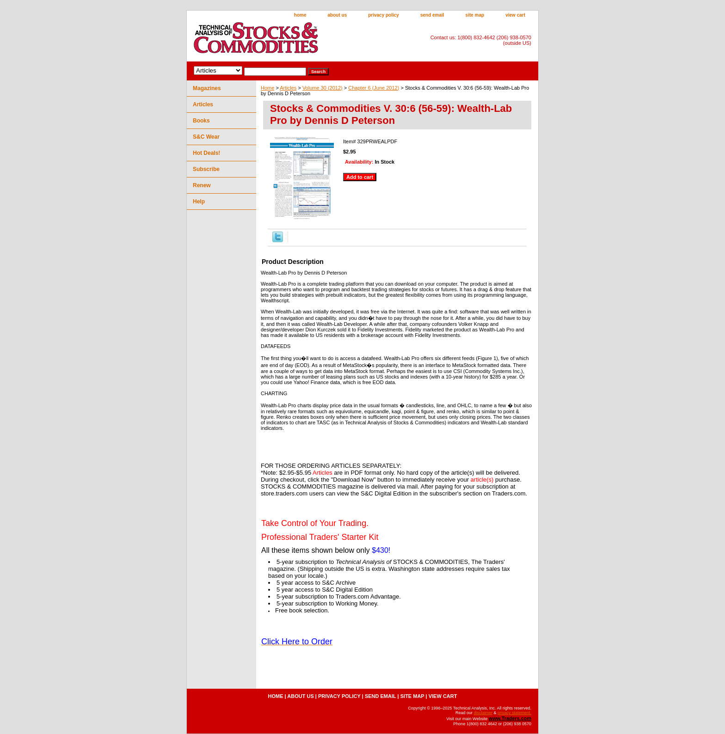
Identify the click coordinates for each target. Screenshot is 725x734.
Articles (288, 88)
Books (201, 120)
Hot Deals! (206, 153)
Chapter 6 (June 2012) (373, 88)
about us (337, 15)
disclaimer (482, 712)
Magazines (207, 88)
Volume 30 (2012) (322, 88)
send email (432, 15)
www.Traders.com (510, 718)
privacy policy (383, 15)
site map (475, 15)
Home (267, 88)
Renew (202, 185)
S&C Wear (206, 137)
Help (199, 201)
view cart (515, 15)
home (300, 15)
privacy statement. (514, 712)
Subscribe (206, 169)
